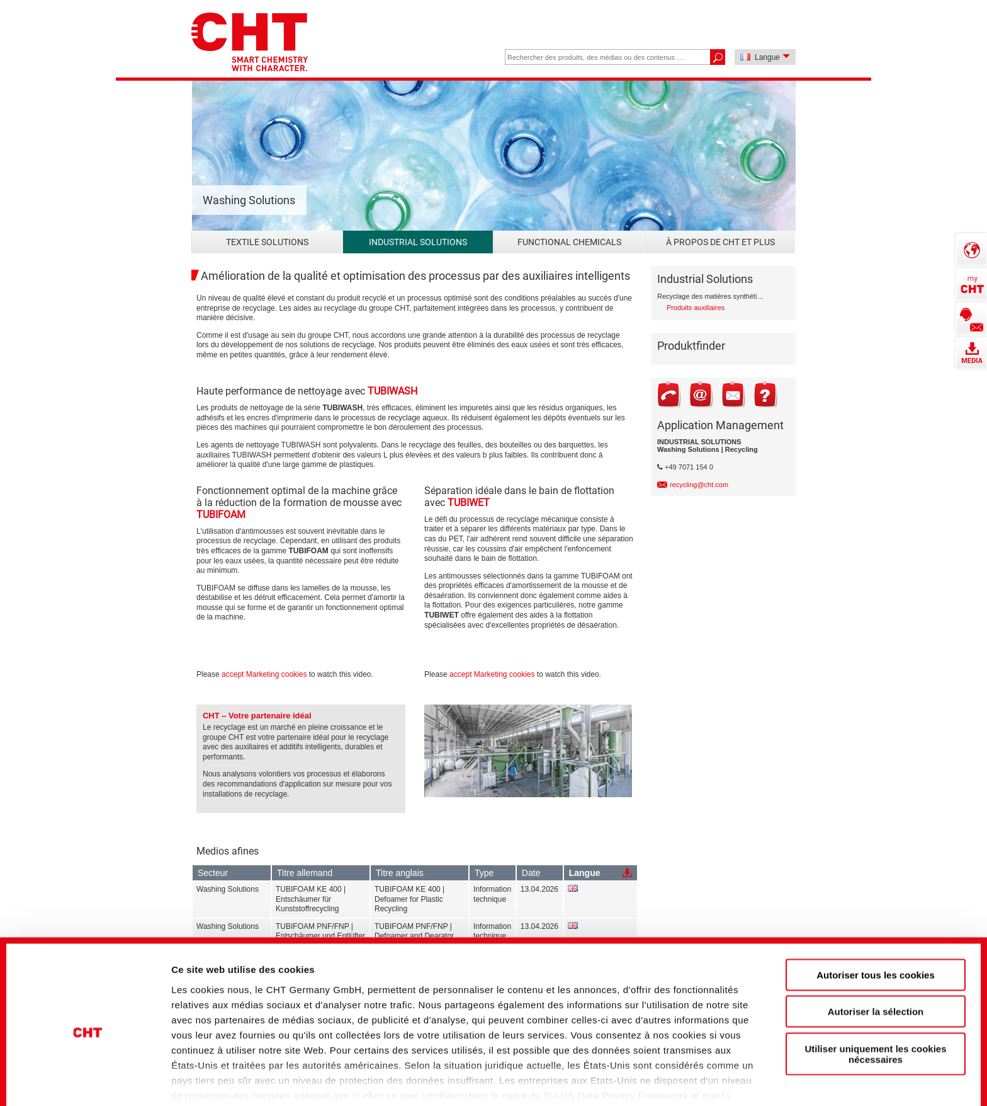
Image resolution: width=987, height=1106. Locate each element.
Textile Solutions (267, 242)
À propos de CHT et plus (720, 242)
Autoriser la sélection (876, 952)
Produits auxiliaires (696, 307)
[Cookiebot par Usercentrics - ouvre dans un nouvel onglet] (88, 1075)
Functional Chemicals (569, 242)
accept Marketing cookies (264, 674)
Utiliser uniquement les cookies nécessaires (875, 994)
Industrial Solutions (418, 242)
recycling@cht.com (699, 484)
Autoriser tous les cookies (875, 915)
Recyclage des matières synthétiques (712, 296)
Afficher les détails (699, 1074)
